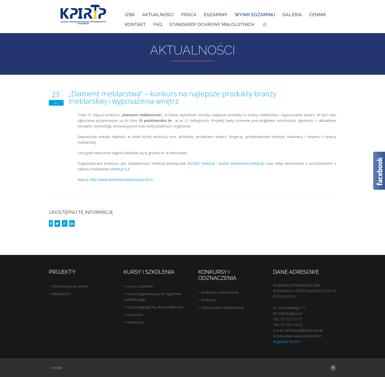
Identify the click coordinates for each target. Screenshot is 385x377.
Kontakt (135, 24)
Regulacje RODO (286, 341)
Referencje (135, 322)
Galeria (292, 14)
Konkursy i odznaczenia (219, 292)
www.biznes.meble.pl (246, 163)
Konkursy (208, 300)
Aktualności (158, 14)
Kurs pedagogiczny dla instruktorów (154, 307)
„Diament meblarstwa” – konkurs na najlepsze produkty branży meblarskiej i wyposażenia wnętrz (172, 97)
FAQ (157, 24)
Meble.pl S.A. (120, 169)
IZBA (130, 14)
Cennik (317, 14)
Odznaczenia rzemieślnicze (222, 307)
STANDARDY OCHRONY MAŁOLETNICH (211, 24)
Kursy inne (134, 314)
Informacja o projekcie (70, 286)
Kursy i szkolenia (139, 286)
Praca (188, 14)
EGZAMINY (215, 14)
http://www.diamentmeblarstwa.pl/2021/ (122, 179)
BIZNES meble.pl (201, 163)
